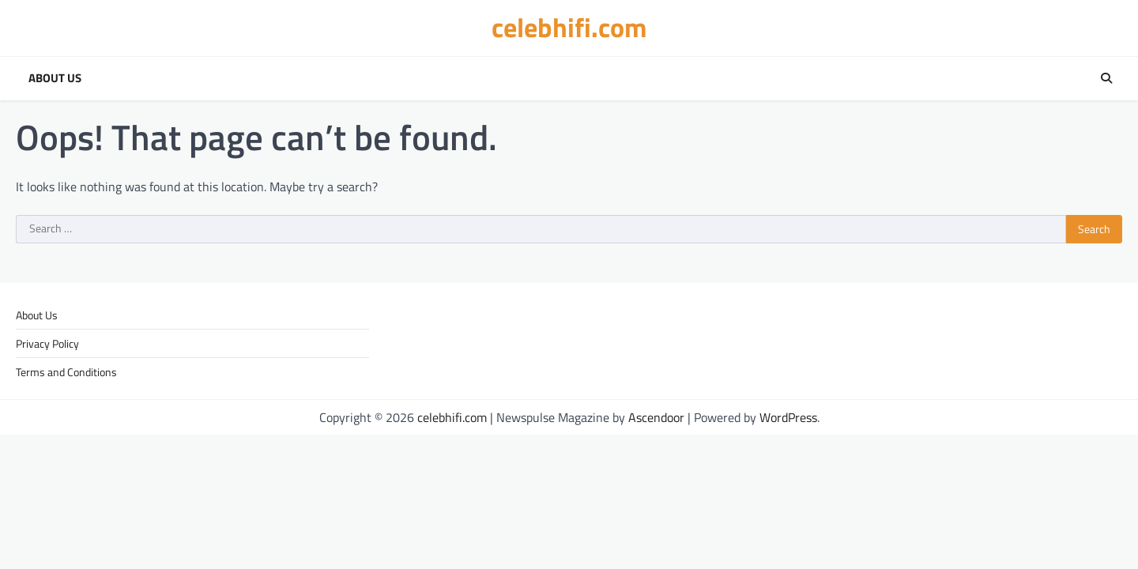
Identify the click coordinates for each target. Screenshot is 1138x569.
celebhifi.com (569, 27)
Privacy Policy (47, 343)
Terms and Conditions (66, 372)
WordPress (788, 417)
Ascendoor (656, 417)
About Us (54, 78)
